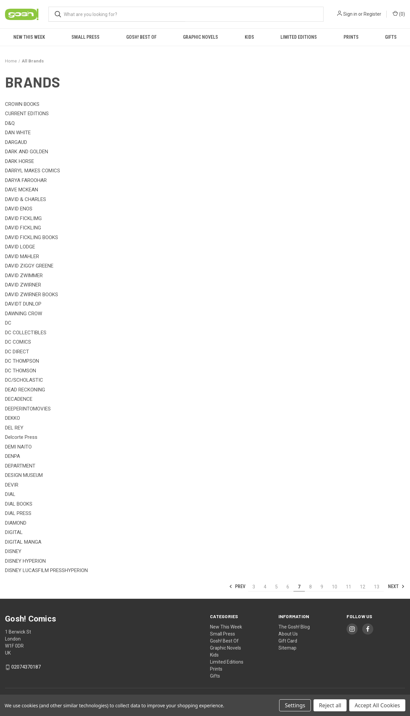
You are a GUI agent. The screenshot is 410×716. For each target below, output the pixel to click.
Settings (295, 705)
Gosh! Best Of (141, 37)
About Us (288, 634)
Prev (237, 586)
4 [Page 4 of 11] (265, 586)
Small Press (85, 37)
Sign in (350, 14)
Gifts (391, 37)
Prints (351, 37)
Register (372, 14)
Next (396, 586)
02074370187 (26, 667)
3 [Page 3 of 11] (253, 586)
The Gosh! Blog (294, 627)
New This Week (29, 37)
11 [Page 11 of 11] (348, 586)
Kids (249, 37)
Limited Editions (298, 37)
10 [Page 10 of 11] (334, 586)
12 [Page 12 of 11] (362, 586)
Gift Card (287, 641)
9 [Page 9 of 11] (322, 586)
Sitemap (287, 648)
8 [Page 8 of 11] (310, 586)
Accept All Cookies (377, 705)
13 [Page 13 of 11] (376, 586)
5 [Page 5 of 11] (276, 586)
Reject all (330, 705)
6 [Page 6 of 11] (287, 586)
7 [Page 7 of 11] (299, 586)
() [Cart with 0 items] (399, 14)
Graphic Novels (200, 37)
